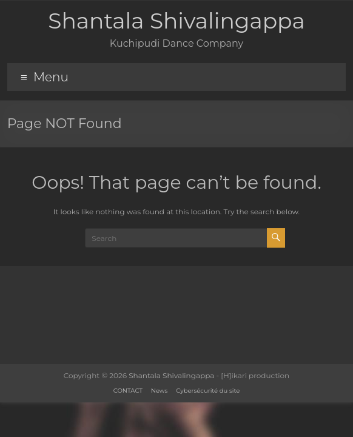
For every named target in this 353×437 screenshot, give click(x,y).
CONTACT (128, 391)
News (159, 391)
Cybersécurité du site (208, 391)
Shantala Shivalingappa (176, 20)
